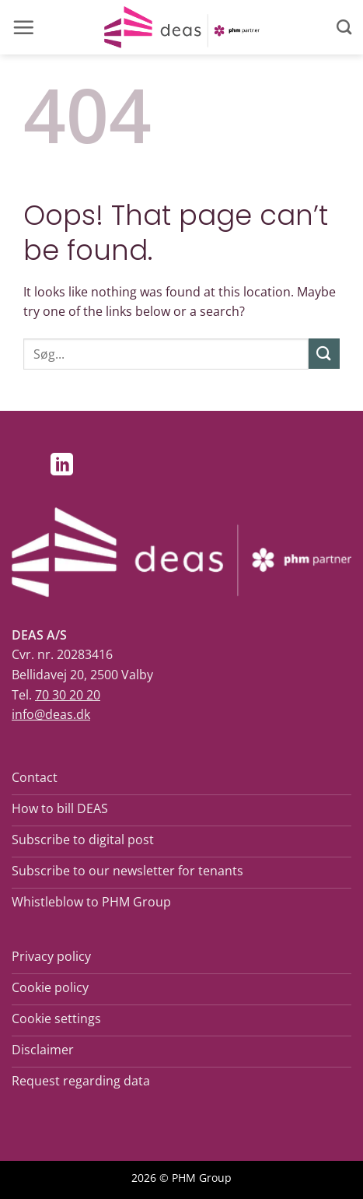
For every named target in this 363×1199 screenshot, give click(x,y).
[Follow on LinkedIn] (62, 466)
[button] (23, 27)
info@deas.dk (51, 714)
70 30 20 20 (67, 694)
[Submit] (324, 353)
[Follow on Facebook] (28, 466)
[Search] (344, 27)
